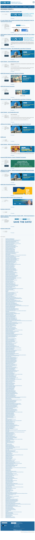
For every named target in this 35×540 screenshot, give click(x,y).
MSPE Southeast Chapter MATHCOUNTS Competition (11, 499)
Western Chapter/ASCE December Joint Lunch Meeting (12, 505)
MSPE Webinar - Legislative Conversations (10, 274)
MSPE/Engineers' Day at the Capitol (9, 363)
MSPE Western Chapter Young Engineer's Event (11, 325)
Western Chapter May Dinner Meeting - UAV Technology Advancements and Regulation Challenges (16, 493)
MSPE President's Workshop (9, 456)
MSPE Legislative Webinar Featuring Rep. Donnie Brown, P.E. (12, 370)
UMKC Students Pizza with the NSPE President (11, 278)
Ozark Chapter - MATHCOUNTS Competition (10, 316)
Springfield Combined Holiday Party (9, 271)
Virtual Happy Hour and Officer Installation (10, 460)
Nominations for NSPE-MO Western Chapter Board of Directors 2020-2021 (14, 463)
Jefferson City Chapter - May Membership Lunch (11, 343)
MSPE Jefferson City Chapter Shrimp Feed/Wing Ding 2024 (12, 331)
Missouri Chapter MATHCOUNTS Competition (11, 450)
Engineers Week (7, 311)
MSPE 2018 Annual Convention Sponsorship (10, 517)
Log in (33, 2)
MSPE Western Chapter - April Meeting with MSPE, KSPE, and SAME (13, 300)
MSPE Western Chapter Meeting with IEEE (10, 286)
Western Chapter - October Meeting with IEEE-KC (11, 437)
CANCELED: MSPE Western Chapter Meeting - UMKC (11, 465)
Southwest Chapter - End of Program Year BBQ (11, 11)
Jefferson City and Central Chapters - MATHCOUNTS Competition (13, 313)
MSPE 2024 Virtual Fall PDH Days (9, 330)
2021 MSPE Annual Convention (9, 444)
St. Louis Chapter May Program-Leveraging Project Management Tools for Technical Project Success (17, 21)
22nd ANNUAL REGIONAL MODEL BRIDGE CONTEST (11, 392)
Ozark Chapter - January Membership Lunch (10, 266)
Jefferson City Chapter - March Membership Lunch (11, 302)
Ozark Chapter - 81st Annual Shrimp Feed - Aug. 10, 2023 (12, 377)
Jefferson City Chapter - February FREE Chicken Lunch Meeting (13, 256)
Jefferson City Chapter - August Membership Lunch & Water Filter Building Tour (14, 288)
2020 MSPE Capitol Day (8, 470)
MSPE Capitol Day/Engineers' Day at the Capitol (11, 261)
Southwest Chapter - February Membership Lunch (11, 400)
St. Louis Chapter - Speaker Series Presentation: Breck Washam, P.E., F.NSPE (14, 298)
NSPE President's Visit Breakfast (9, 512)
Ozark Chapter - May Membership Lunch (10, 238)
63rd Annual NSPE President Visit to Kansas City (11, 197)
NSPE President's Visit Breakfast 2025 (10, 279)
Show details (12, 18)
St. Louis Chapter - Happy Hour (9, 326)
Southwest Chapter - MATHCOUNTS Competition (11, 312)
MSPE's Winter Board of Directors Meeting (10, 502)
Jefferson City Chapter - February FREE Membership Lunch (12, 308)
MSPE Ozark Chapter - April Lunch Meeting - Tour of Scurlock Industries (13, 347)
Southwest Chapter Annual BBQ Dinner (10, 332)
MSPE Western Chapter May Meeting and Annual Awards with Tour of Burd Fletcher (17, 35)
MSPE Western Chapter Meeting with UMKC (10, 245)
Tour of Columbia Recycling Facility (9, 490)
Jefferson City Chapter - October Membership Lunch (11, 328)
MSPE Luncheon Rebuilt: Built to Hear (10, 446)
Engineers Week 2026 (8, 254)
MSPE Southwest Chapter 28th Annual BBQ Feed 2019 (12, 483)
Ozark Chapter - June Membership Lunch (10, 61)
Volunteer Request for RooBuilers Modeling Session (11, 480)
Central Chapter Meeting (8, 510)
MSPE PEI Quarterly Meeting (9, 342)
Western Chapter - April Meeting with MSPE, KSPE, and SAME (12, 346)
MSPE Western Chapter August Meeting (10, 415)
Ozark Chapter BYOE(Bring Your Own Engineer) (11, 509)
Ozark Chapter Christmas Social (9, 435)
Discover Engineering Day (8, 356)
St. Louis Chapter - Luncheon (9, 321)
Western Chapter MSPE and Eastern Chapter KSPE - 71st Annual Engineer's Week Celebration (16, 430)
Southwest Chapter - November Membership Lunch (11, 405)
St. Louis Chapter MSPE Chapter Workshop (10, 485)
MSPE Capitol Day (8, 495)
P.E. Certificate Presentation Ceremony (10, 497)
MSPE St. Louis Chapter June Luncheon (10, 461)
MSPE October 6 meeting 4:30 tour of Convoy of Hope (11, 410)
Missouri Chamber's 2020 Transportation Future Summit (12, 464)
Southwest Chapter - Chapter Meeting (10, 255)
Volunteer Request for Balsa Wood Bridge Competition (12, 357)
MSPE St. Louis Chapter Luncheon (9, 489)
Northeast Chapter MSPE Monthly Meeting (10, 504)
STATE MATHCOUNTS (8, 498)
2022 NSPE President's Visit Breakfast (10, 412)
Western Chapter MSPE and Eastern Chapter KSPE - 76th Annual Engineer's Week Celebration (17, 216)
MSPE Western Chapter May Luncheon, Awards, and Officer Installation (13, 297)
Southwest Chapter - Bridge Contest (10, 244)
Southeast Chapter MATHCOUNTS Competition (11, 401)
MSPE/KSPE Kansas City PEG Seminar (10, 263)
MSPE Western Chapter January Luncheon (10, 433)
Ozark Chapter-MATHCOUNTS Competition (10, 362)
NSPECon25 (7, 291)
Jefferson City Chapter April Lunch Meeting (10, 386)
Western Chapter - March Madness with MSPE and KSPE (12, 393)
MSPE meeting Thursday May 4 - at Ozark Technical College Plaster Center (14, 385)
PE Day (6, 443)
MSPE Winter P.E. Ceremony (9, 472)
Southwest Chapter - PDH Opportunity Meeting (11, 241)
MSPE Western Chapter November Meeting (10, 368)
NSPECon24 (7, 337)
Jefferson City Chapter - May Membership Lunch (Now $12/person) (16, 48)
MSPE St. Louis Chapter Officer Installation (10, 341)
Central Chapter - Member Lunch (9, 280)
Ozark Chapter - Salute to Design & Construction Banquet (12, 275)
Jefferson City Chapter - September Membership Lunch (12, 285)
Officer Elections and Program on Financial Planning (11, 492)
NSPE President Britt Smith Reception (10, 413)
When (3, 38)
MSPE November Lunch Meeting (9, 479)
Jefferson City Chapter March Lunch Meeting (11, 390)
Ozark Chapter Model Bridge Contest (10, 248)
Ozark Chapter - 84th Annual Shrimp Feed (10, 144)
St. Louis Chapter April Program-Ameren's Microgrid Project (12, 240)
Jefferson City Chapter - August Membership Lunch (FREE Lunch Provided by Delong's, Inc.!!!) (17, 171)
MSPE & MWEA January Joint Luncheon (10, 475)
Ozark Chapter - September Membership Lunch (11, 335)
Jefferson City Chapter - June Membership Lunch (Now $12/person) (16, 99)
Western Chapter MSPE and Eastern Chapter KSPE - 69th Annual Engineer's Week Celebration (16, 467)
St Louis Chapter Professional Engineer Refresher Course (12, 474)
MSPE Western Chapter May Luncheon (10, 344)
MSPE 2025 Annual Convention (9, 295)
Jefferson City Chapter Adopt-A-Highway (10, 387)
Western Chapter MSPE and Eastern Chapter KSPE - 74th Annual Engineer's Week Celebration (16, 310)
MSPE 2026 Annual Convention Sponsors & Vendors (12, 73)
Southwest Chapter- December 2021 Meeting (11, 434)
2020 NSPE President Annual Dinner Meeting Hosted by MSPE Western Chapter (14, 454)
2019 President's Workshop (9, 486)
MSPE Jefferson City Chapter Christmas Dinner (11, 268)
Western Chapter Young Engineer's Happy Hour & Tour (11, 478)
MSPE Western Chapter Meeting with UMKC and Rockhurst (12, 304)
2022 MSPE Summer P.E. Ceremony (9, 416)
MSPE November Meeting (8, 452)
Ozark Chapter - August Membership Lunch (10, 378)
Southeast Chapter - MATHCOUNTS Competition (11, 260)
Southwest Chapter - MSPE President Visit (10, 273)
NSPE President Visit (8, 440)
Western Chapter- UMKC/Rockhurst (9, 428)
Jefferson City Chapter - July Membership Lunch (11, 338)
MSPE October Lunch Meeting (9, 482)
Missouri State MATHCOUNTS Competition (10, 249)
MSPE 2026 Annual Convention (7, 86)
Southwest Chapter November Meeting (10, 508)
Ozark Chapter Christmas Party (9, 366)
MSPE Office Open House (8, 398)
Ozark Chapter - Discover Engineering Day (10, 251)
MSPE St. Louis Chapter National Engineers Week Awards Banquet (13, 397)
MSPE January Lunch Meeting (9, 476)
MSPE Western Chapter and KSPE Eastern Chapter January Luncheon (13, 264)
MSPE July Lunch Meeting (8, 459)
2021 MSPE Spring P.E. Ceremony (9, 448)
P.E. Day (6, 418)
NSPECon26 (3, 137)
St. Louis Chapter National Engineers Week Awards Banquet (12, 309)
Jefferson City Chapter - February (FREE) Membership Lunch (12, 355)
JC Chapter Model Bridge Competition (10, 388)
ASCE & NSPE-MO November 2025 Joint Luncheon (11, 276)
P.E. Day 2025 (7, 290)
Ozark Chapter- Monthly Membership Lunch (10, 407)
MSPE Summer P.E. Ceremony (9, 487)
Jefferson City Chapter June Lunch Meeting (10, 381)
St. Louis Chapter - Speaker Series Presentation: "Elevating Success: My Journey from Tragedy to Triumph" (17, 305)
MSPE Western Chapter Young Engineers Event (11, 269)
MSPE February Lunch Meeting (9, 468)
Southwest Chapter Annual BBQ (9, 515)
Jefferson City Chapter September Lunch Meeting (11, 375)
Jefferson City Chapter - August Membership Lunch (11, 336)
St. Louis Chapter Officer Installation (10, 294)
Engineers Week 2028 (5, 228)
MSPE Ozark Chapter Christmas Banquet (10, 477)
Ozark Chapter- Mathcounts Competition (10, 402)
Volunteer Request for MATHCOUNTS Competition (11, 259)
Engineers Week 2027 (5, 209)
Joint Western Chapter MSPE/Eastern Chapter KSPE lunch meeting (13, 503)
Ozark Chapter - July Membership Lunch (10, 112)
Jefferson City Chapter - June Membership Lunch (11, 293)
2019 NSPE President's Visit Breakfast (10, 484)
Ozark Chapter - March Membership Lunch (10, 250)
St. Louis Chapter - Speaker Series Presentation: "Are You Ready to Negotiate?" (14, 301)
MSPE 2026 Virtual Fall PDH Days (8, 184)
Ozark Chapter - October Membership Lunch (10, 284)
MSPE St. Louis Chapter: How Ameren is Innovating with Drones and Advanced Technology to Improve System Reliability (19, 320)
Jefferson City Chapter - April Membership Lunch (11, 345)
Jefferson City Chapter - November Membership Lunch (12, 367)
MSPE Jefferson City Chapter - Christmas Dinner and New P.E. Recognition (14, 322)
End (3, 76)
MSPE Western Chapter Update (9, 457)
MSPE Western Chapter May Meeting (10, 445)
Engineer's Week (7, 449)
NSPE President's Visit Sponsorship (9, 513)
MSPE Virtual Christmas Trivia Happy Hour (10, 451)
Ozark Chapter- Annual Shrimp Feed (9, 417)
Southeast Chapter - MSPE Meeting (9, 289)
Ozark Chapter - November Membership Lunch (11, 327)
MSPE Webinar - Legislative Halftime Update (10, 306)
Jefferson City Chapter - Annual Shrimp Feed (10, 283)
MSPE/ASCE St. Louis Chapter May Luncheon (10, 462)
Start (3, 139)
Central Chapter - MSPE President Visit (10, 239)
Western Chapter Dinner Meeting (9, 507)
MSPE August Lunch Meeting (9, 458)
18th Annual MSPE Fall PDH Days (9, 438)
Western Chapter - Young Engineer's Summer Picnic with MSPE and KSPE (14, 420)
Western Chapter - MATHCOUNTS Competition (11, 315)
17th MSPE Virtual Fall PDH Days (9, 453)
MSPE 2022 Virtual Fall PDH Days (9, 408)
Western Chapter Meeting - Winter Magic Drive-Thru (11, 365)
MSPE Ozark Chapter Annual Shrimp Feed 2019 (11, 488)
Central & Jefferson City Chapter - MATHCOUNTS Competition (12, 258)
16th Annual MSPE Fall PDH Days (9, 481)
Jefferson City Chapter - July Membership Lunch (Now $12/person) (16, 124)
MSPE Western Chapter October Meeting (10, 329)
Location (3, 25)
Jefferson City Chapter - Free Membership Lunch (11, 253)
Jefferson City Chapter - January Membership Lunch (11, 318)
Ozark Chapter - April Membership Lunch (10, 348)
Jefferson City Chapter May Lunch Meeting (10, 383)
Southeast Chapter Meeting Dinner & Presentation (11, 406)
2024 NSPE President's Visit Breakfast (10, 333)
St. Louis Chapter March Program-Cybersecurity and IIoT (12, 246)
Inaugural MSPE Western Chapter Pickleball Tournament (13, 157)
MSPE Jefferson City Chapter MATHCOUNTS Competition (12, 500)
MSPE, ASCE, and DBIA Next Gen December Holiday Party (12, 323)
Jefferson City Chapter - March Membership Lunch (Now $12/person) (13, 243)
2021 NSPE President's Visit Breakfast (10, 439)
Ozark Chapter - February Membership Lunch (10, 396)
